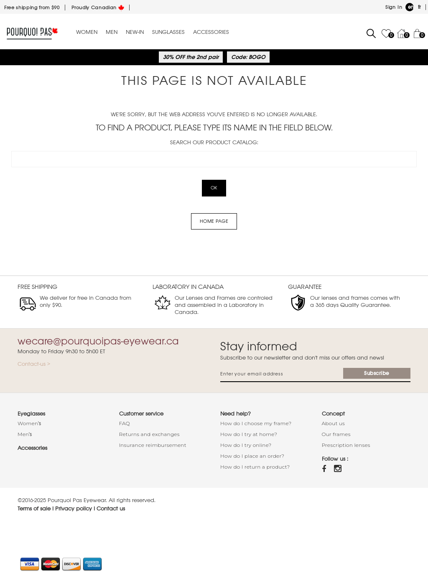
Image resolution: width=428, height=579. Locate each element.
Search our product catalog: (214, 142)
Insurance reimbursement (152, 445)
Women (86, 32)
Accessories (211, 32)
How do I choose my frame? (256, 423)
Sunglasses (168, 32)
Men (111, 32)
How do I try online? (246, 445)
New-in (135, 32)
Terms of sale (34, 508)
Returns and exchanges (149, 434)
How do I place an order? (252, 456)
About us (333, 423)
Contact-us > (34, 363)
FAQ (124, 423)
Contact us (111, 508)
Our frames (336, 434)
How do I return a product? (255, 467)
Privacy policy (73, 508)
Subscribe (377, 373)
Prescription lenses (346, 445)
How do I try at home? (248, 434)
